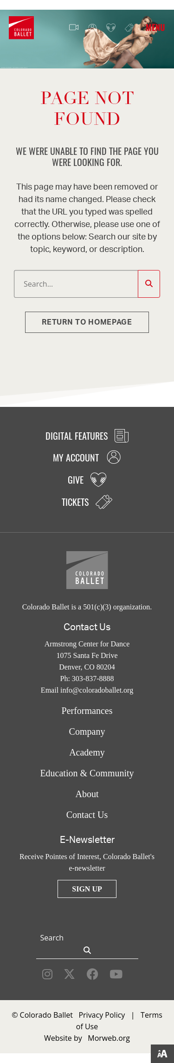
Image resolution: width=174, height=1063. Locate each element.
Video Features (73, 28)
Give (111, 28)
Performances (87, 711)
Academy (87, 752)
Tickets (129, 27)
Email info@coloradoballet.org (87, 690)
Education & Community (87, 773)
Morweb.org (109, 1038)
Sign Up (87, 889)
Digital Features (87, 435)
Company (87, 731)
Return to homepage (87, 322)
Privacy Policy (101, 1015)
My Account (92, 28)
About (87, 794)
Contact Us (87, 815)
